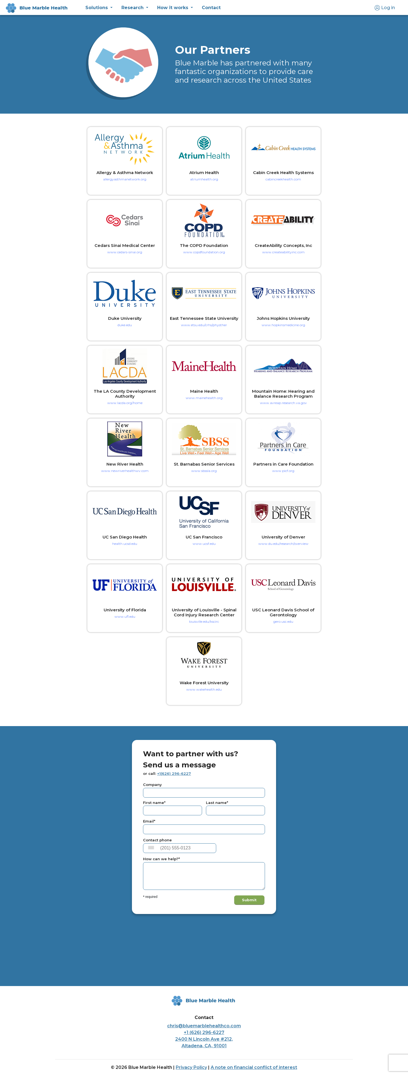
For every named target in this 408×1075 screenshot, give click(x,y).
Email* (149, 821)
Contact (211, 7)
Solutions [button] (97, 7)
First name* (154, 802)
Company (152, 784)
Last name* (217, 802)
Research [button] (133, 7)
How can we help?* (161, 859)
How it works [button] (173, 7)
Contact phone (157, 840)
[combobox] (152, 848)
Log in (384, 8)
